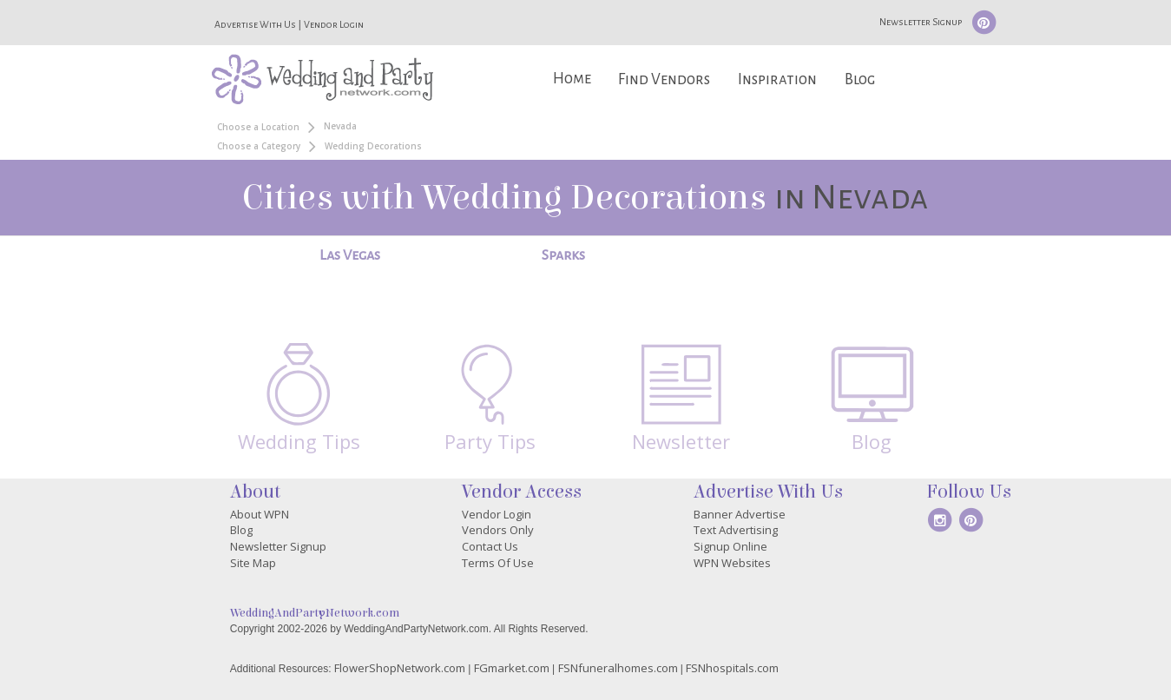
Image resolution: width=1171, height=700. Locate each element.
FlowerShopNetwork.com (399, 668)
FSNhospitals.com (732, 668)
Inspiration (777, 79)
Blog (860, 79)
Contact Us (490, 546)
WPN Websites (732, 563)
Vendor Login (334, 24)
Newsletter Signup (920, 22)
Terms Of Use (498, 563)
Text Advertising (736, 530)
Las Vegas (349, 255)
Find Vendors (664, 79)
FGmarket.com (511, 668)
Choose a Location (258, 127)
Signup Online (730, 546)
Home (572, 78)
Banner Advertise (740, 514)
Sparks (563, 255)
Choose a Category (258, 146)
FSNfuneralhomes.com (618, 668)
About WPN (259, 514)
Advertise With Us (255, 24)
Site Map (253, 563)
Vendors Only (498, 530)
